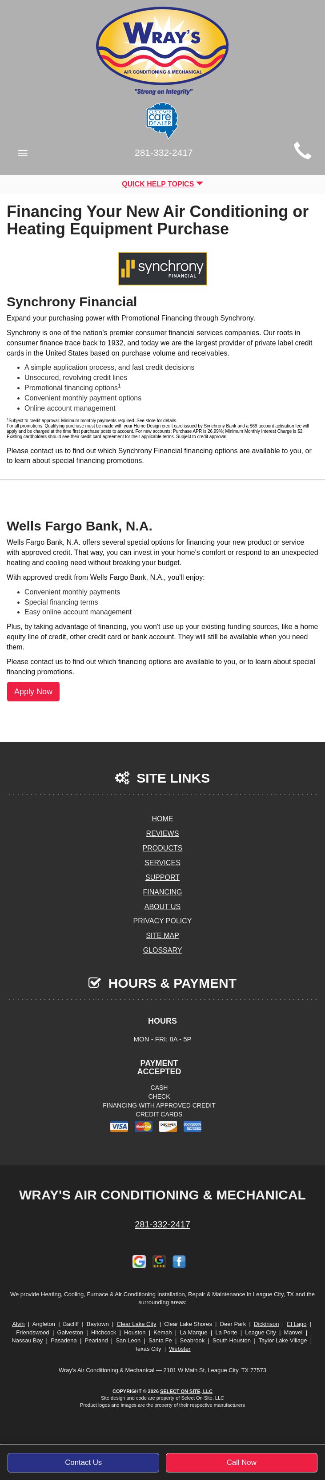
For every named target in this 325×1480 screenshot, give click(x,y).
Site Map (162, 935)
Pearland (96, 1340)
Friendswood (32, 1332)
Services (162, 863)
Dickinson (266, 1324)
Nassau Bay (27, 1340)
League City (260, 1332)
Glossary (162, 950)
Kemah (162, 1332)
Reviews (162, 833)
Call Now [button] (242, 1462)
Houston (134, 1332)
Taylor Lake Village (283, 1340)
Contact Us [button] (83, 1462)
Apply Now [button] (33, 691)
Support (162, 877)
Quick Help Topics (162, 184)
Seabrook (192, 1340)
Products (163, 848)
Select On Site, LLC (186, 1391)
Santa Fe (160, 1340)
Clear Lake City (136, 1324)
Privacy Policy (162, 921)
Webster (179, 1348)
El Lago (296, 1324)
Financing (162, 892)
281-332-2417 (162, 1224)
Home (162, 819)
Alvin (18, 1324)
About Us (162, 906)
